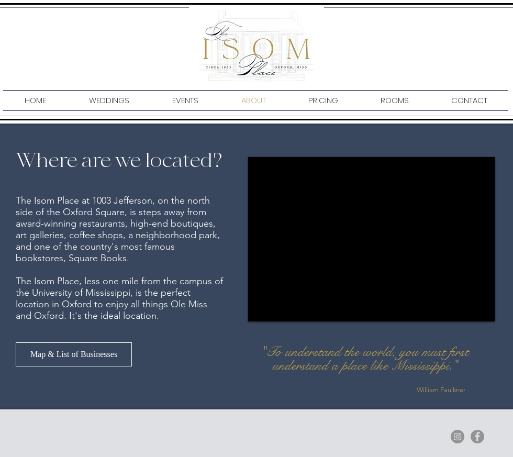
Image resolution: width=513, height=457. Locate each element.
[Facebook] (477, 436)
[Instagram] (457, 436)
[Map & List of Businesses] (74, 354)
